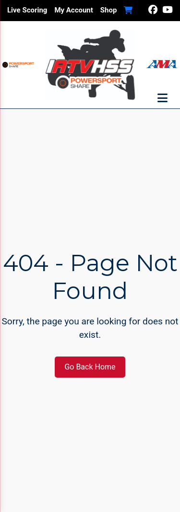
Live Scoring (27, 10)
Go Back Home (89, 366)
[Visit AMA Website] (162, 65)
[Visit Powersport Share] (18, 65)
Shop (108, 10)
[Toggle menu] (162, 98)
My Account (73, 10)
